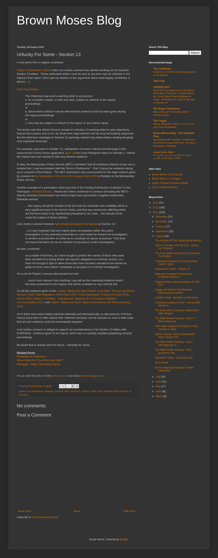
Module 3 (75, 391)
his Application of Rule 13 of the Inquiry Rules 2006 (66, 176)
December (162, 216)
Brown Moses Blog (69, 20)
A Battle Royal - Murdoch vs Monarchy (176, 297)
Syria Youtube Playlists (164, 187)
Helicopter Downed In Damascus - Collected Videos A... (174, 275)
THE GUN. (159, 81)
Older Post (129, 511)
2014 (156, 202)
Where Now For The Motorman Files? (40, 360)
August (160, 236)
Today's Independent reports (34, 70)
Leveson (59, 391)
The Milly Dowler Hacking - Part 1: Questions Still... (174, 351)
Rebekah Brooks (41, 191)
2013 (156, 207)
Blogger (124, 539)
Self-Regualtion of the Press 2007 (56, 294)
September (162, 231)
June (159, 381)
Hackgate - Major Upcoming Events (38, 364)
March (160, 396)
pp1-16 (70, 152)
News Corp (96, 391)
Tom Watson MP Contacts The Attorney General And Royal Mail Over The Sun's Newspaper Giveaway (174, 142)
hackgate (49, 391)
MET (67, 391)
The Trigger (160, 120)
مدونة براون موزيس (163, 151)
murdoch (85, 391)
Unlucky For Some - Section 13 (172, 269)
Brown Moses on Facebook (167, 174)
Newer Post (24, 511)
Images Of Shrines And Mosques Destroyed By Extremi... (173, 291)
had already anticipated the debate (76, 223)
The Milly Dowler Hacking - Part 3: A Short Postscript (175, 320)
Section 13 (126, 391)
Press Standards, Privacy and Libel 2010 (103, 294)
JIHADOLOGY (161, 87)
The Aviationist (162, 68)
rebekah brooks (111, 391)
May (158, 386)
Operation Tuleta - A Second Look (174, 357)
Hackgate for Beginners (31, 356)
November (162, 221)
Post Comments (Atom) (45, 517)
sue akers (23, 395)
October (160, 226)
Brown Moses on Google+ (166, 178)
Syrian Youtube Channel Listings (170, 183)
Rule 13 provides (27, 89)
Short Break (161, 362)
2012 (156, 212)
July (158, 376)
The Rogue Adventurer (166, 108)
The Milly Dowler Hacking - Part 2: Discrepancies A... (174, 343)
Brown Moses (36, 386)
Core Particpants (34, 391)
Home (77, 511)
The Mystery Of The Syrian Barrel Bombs (178, 240)
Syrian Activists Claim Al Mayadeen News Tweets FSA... (174, 336)
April (158, 391)
